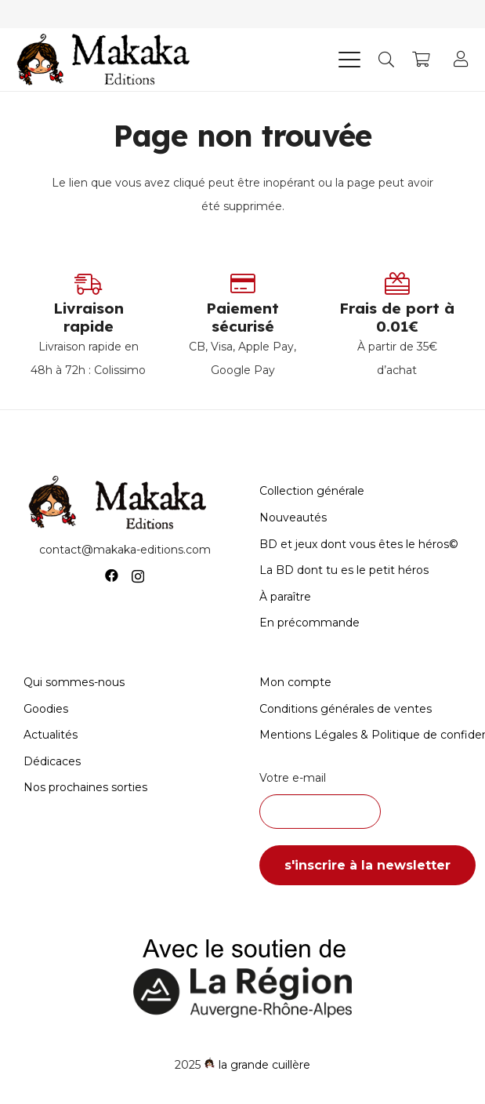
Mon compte (295, 682)
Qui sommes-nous (74, 682)
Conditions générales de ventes (345, 709)
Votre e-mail (360, 800)
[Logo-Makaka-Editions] (107, 59)
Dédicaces (52, 761)
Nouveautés (293, 517)
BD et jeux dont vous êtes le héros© (358, 544)
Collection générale (311, 491)
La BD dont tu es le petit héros (344, 570)
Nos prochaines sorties (85, 787)
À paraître (285, 597)
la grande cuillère (264, 1065)
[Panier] (421, 59)
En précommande (309, 623)
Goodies (46, 709)
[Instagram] (138, 576)
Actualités (51, 735)
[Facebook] (111, 576)
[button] (349, 60)
